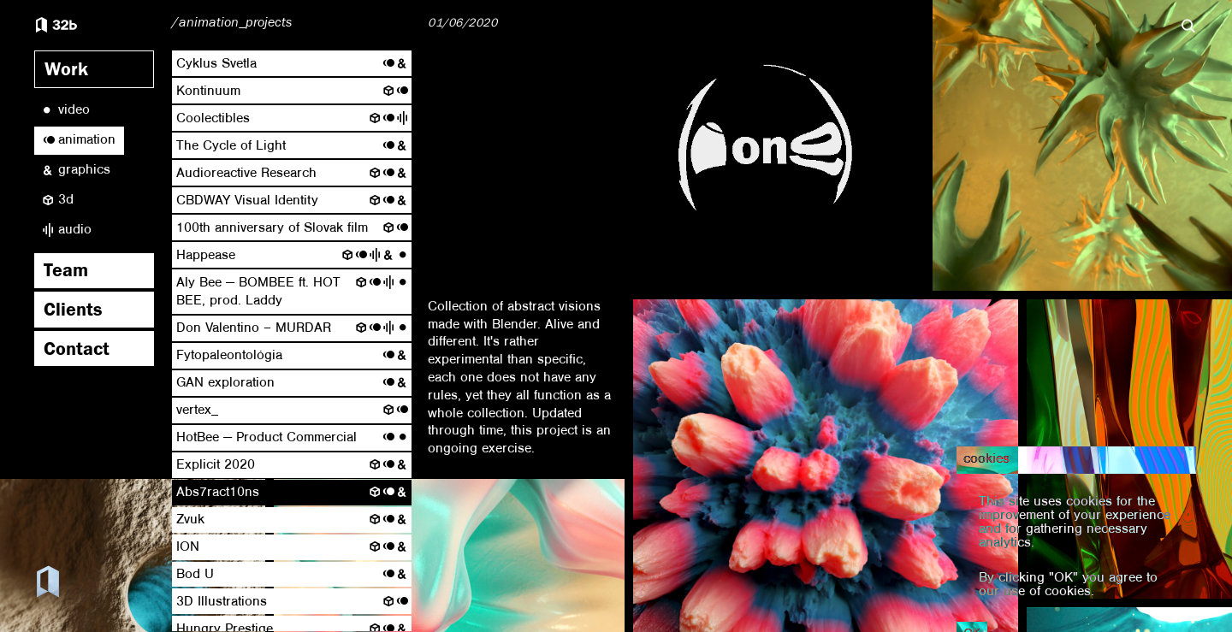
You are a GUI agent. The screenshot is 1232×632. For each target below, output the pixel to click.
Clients (73, 312)
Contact (77, 351)
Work (66, 71)
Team (66, 272)
